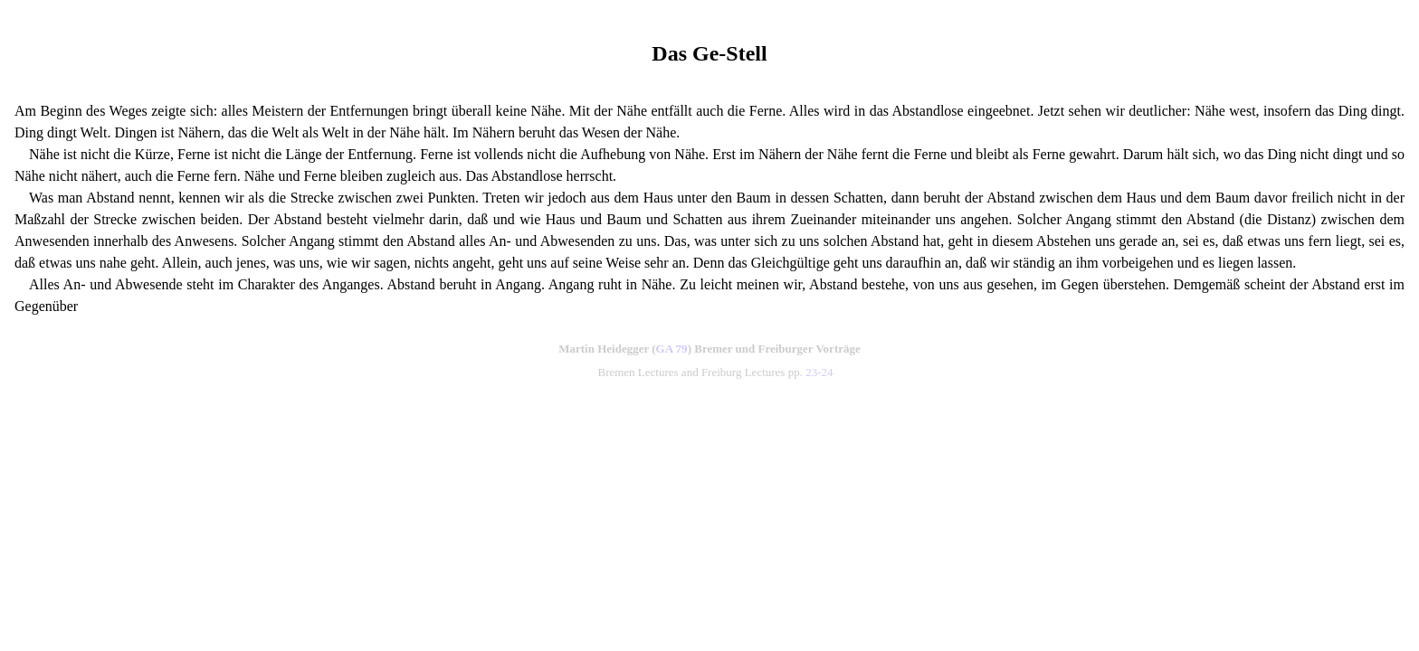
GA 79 (672, 348)
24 (827, 372)
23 (811, 372)
